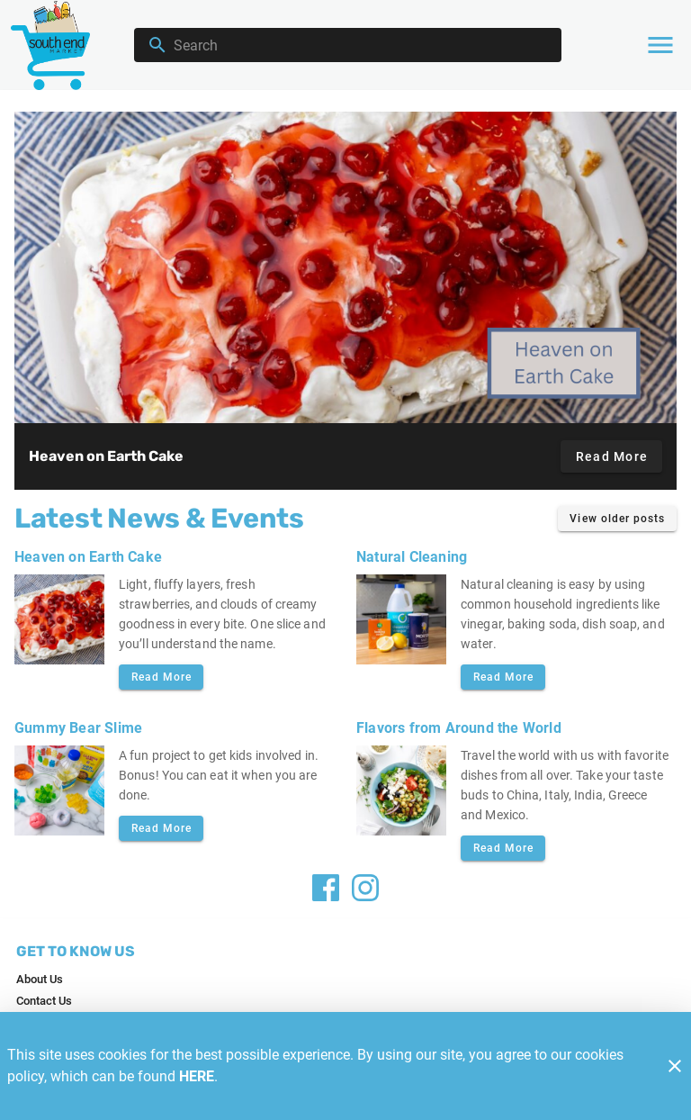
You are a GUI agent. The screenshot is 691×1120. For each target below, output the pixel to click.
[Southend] (56, 44)
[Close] (675, 1066)
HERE (196, 1076)
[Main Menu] (660, 45)
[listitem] (39, 979)
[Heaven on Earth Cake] (345, 267)
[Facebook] (326, 888)
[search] (360, 45)
